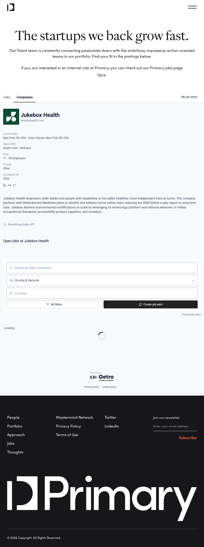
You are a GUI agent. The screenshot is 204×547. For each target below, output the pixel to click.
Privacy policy (91, 387)
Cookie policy (109, 387)
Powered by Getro (191, 314)
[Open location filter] (192, 293)
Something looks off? (18, 224)
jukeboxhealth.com (32, 120)
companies (25, 97)
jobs (6, 97)
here (101, 74)
